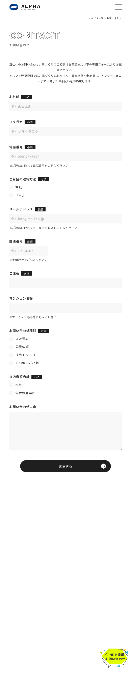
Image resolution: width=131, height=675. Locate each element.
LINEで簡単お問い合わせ (115, 656)
